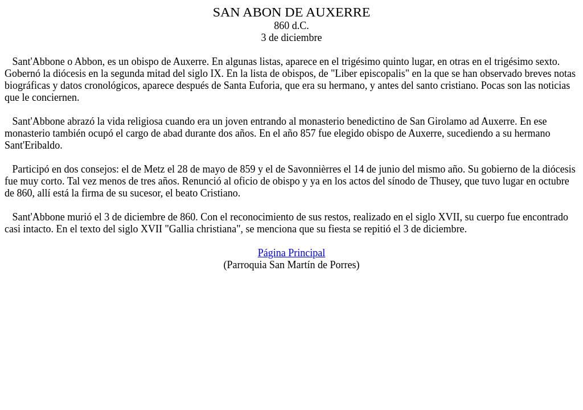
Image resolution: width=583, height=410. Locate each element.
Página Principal (291, 253)
